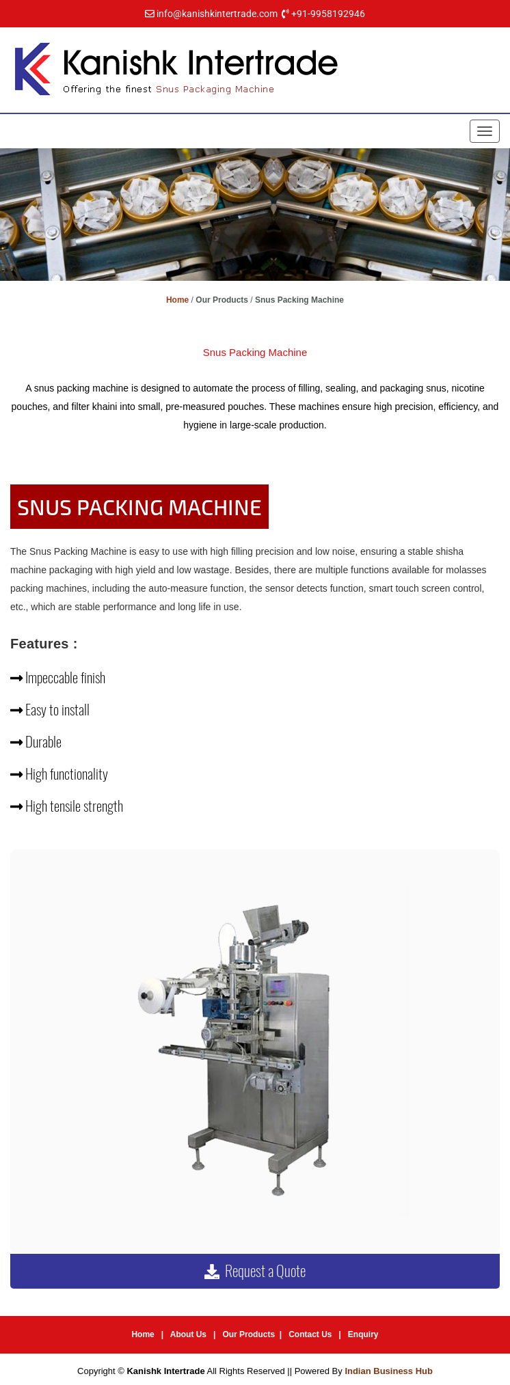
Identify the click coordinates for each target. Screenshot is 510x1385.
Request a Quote (255, 1271)
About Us (188, 1334)
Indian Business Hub (389, 1371)
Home (177, 300)
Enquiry (363, 1334)
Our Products (248, 1334)
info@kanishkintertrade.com (217, 13)
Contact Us (310, 1334)
